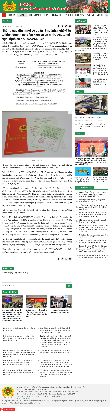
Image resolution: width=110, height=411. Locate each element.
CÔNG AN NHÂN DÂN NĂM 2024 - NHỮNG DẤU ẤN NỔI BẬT (100, 180)
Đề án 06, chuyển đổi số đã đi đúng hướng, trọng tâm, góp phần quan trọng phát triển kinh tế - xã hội (18, 372)
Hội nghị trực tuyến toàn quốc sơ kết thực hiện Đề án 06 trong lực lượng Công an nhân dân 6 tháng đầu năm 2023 (18, 338)
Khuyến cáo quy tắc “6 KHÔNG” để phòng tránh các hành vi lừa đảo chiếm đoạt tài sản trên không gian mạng (93, 214)
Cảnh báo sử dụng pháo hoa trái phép (91, 121)
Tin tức (7, 21)
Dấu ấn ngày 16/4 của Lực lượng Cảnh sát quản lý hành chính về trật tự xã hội (100, 56)
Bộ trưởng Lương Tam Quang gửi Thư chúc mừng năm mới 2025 (82, 180)
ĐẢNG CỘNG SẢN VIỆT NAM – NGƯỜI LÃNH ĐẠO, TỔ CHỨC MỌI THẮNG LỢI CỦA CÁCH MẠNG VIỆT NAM (92, 194)
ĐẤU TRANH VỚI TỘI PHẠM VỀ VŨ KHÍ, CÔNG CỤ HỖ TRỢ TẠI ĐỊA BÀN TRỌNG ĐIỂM (92, 126)
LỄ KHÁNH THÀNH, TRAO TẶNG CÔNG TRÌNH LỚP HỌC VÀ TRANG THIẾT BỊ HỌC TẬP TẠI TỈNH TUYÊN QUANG (100, 30)
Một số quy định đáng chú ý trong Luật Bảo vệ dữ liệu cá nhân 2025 (93, 236)
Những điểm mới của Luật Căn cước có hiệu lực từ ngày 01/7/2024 (92, 221)
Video (79, 92)
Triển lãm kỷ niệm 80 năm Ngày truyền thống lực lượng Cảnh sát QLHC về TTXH (100, 81)
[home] (9, 6)
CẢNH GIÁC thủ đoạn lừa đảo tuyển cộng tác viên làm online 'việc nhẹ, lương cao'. (93, 241)
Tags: (3, 262)
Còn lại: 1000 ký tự (8, 285)
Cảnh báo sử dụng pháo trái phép (89, 117)
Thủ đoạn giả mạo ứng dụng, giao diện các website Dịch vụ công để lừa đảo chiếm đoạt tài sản (93, 207)
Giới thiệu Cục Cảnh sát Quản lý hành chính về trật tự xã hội (92, 200)
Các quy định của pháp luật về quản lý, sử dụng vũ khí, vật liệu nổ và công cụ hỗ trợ (93, 256)
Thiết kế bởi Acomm (24, 398)
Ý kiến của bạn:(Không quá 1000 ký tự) (15, 273)
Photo (80, 134)
